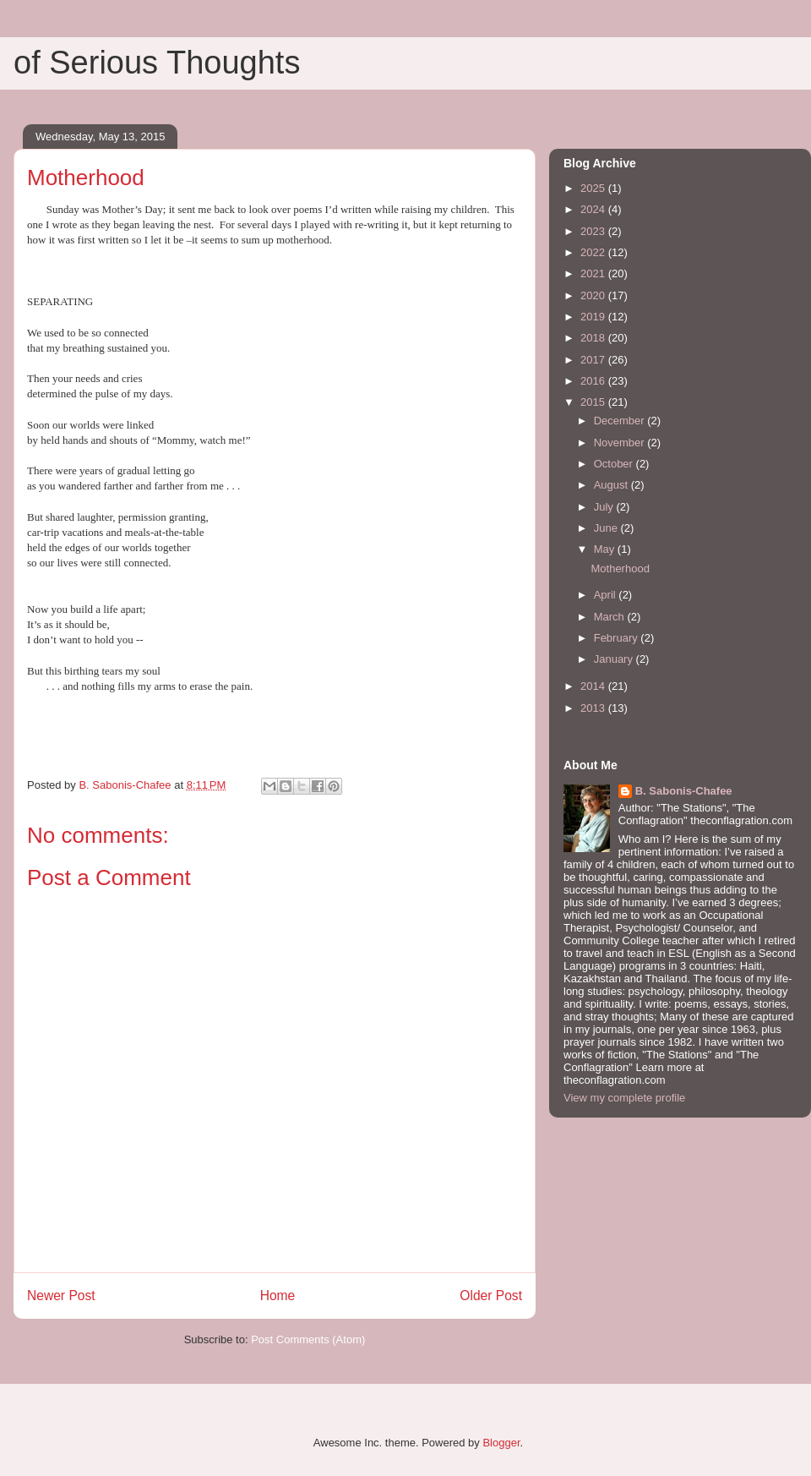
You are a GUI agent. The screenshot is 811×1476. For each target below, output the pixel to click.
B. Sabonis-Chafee (683, 790)
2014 (594, 686)
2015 (594, 402)
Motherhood (620, 568)
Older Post (491, 1295)
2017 (594, 359)
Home (278, 1295)
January (615, 659)
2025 (594, 188)
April (606, 594)
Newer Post (61, 1295)
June (607, 528)
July (605, 506)
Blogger (501, 1442)
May (606, 549)
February (617, 637)
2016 (594, 380)
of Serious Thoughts (157, 62)
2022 (594, 252)
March (611, 616)
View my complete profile (624, 1097)
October (615, 463)
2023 (594, 231)
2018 (594, 337)
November (621, 442)
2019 (594, 316)
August (612, 484)
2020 (594, 295)
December (621, 420)
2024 (594, 209)
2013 (594, 708)
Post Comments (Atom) (308, 1339)
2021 (594, 273)
